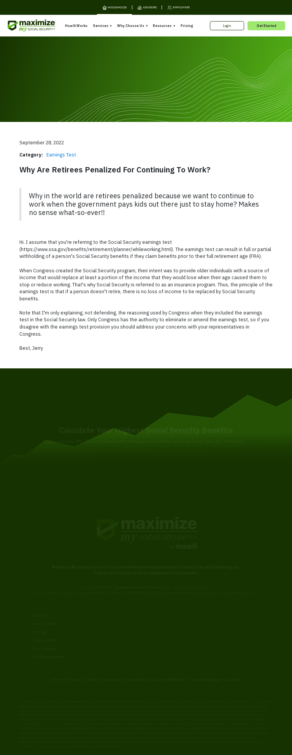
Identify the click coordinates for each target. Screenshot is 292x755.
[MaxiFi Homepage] (22, 25)
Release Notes (45, 612)
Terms (56, 651)
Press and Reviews (165, 635)
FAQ (210, 642)
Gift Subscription (48, 628)
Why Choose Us (130, 26)
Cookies (93, 651)
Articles (213, 618)
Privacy (73, 651)
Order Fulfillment (168, 651)
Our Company (45, 620)
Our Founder (160, 619)
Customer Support (205, 651)
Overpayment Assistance (113, 624)
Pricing (187, 26)
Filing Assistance (106, 616)
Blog (210, 634)
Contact (234, 651)
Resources (162, 26)
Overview (99, 600)
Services (100, 26)
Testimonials (160, 627)
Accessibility (136, 651)
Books (211, 609)
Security (112, 651)
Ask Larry (214, 626)
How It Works (76, 26)
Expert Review (103, 608)
